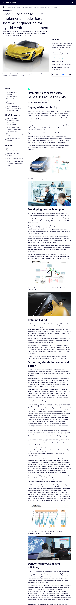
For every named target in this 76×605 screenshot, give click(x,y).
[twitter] (60, 74)
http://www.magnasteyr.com (59, 58)
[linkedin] (66, 74)
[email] (69, 74)
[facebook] (63, 74)
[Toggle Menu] (4, 2)
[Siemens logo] (11, 2)
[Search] (68, 2)
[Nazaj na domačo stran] (4, 7)
